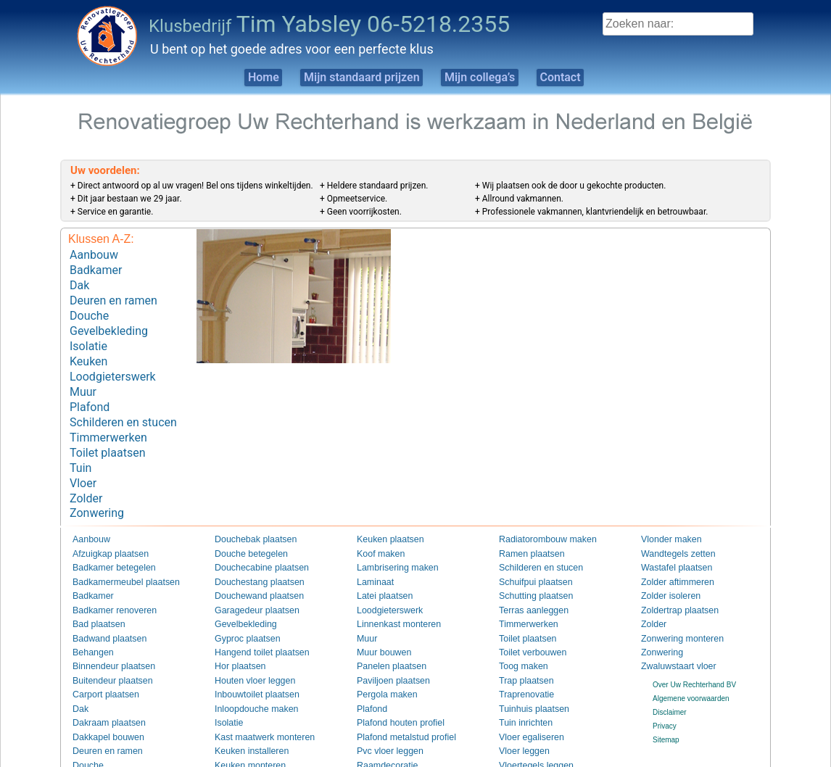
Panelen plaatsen (385, 638)
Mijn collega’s (488, 77)
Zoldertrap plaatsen (672, 582)
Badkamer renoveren (106, 582)
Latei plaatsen (379, 568)
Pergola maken (381, 666)
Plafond (89, 391)
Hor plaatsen (235, 638)
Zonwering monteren (674, 610)
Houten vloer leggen (247, 651)
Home (236, 77)
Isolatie (88, 336)
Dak (79, 282)
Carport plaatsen (99, 666)
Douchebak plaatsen (248, 513)
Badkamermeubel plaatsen (116, 554)
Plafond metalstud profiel (397, 707)
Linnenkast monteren (390, 596)
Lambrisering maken (390, 540)
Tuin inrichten (520, 693)
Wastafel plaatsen (669, 540)
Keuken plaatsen (384, 513)
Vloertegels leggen (529, 735)
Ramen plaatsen (525, 527)
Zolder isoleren (665, 568)
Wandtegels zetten (670, 527)
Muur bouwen (379, 624)
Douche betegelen (244, 527)
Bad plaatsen (94, 596)
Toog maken (518, 638)
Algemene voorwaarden (691, 669)
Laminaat (371, 554)
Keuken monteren (243, 735)
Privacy (665, 697)
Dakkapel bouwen (102, 707)
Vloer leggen (519, 721)
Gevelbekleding (109, 322)
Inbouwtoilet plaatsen (249, 666)
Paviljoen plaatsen (386, 651)
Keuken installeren (244, 721)
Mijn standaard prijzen (352, 77)
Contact (585, 77)
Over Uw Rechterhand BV (694, 655)
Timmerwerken (108, 419)
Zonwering (97, 487)
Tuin (80, 445)
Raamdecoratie (381, 735)
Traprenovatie (521, 666)
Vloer (83, 459)
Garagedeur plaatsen (249, 582)
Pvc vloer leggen (383, 721)
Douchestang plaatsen (251, 554)
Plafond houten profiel (392, 693)
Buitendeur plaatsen (105, 651)
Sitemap (666, 711)
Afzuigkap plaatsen (103, 527)
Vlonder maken (665, 513)
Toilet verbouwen (526, 624)
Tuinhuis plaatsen (527, 680)
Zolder (86, 473)
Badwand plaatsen (102, 610)
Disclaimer (670, 683)
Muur (83, 377)
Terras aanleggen (527, 582)
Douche (89, 309)
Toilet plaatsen (107, 432)
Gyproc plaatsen (241, 610)
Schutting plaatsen (528, 568)
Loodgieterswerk (113, 363)
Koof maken (376, 527)
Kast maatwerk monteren (255, 707)
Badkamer (96, 268)
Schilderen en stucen (123, 405)
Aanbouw (94, 254)
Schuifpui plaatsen (528, 554)
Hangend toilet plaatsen (253, 624)
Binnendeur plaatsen (106, 638)
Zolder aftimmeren (670, 554)
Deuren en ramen (113, 295)
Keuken (88, 350)
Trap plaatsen (521, 651)
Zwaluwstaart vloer (671, 638)
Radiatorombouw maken (538, 513)
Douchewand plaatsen (250, 568)
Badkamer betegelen (106, 540)
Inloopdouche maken (248, 680)
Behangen (89, 624)
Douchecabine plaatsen (253, 540)
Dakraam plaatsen (102, 693)
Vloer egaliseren (525, 707)
